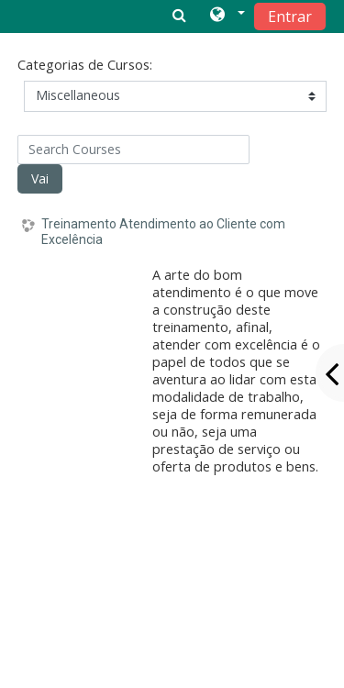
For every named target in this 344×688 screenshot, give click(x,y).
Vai (40, 178)
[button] (226, 15)
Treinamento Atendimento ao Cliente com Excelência (163, 231)
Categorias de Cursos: (84, 64)
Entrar (290, 16)
